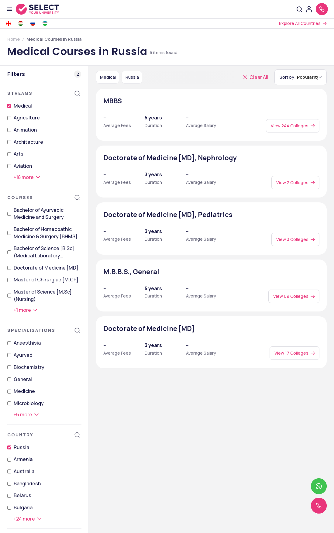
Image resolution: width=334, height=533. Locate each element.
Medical (23, 105)
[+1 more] (26, 310)
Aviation (23, 166)
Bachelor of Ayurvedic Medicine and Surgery (39, 214)
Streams (20, 93)
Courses (20, 197)
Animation (25, 129)
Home (13, 39)
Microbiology (29, 403)
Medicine (24, 391)
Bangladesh (27, 483)
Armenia (23, 459)
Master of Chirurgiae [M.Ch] (46, 279)
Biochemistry (29, 367)
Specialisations (31, 330)
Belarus (22, 495)
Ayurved (23, 355)
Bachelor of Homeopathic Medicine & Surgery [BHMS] (45, 233)
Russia (21, 447)
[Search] (77, 93)
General (23, 379)
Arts (18, 153)
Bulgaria (23, 507)
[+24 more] (27, 519)
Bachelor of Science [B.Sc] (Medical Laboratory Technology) (44, 252)
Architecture (28, 142)
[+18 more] (27, 177)
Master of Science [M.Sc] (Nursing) (43, 295)
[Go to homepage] (44, 9)
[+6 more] (26, 414)
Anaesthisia (27, 342)
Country (20, 435)
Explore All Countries (300, 23)
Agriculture (27, 117)
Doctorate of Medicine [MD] (46, 267)
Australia (24, 471)
